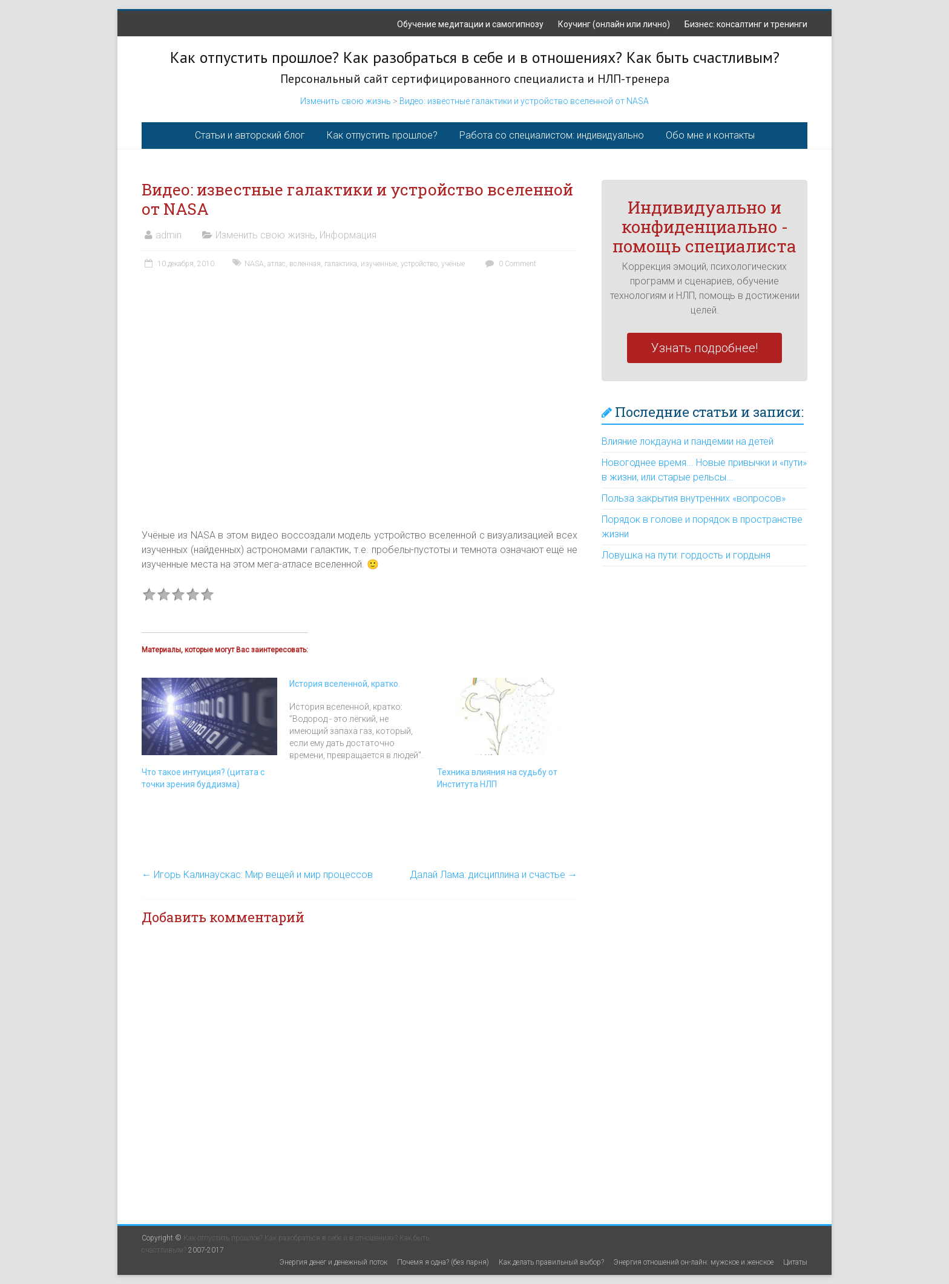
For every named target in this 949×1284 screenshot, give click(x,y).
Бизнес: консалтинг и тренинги (746, 24)
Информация (348, 235)
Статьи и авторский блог (250, 135)
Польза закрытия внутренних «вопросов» (694, 498)
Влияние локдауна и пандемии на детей (687, 441)
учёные (453, 264)
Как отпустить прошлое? (382, 135)
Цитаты (795, 1262)
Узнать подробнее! (704, 348)
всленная (305, 264)
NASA (254, 264)
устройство (419, 264)
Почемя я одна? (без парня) (443, 1262)
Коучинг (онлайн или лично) (614, 24)
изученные (379, 264)
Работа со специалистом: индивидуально (551, 135)
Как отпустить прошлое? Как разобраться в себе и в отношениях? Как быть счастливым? (475, 57)
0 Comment (509, 264)
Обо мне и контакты (710, 135)
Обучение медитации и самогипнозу (470, 24)
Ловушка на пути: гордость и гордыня (686, 555)
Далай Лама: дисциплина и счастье (493, 874)
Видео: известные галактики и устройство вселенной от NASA (524, 101)
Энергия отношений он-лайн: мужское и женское (693, 1262)
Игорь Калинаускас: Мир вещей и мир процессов (257, 874)
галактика (340, 264)
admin (169, 235)
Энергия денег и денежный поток (333, 1262)
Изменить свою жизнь (345, 101)
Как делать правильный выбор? (551, 1262)
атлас (277, 264)
